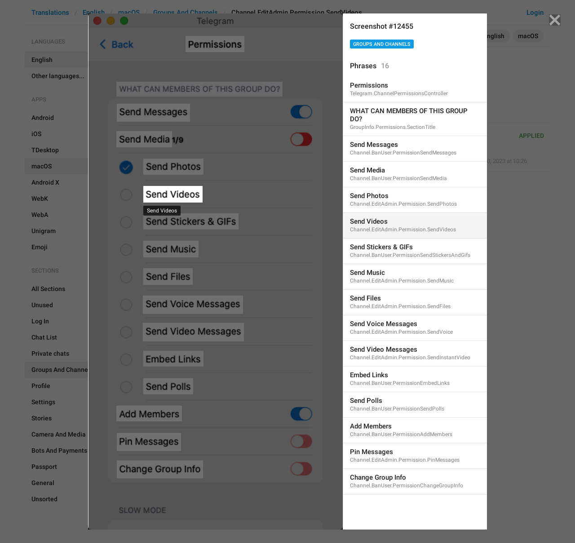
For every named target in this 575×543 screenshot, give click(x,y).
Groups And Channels (382, 44)
